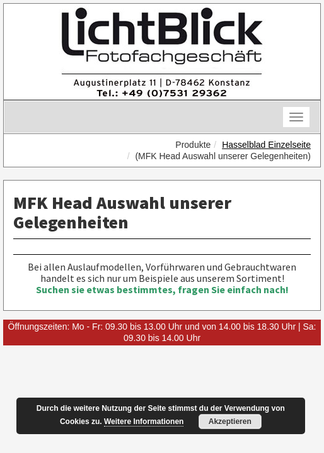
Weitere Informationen (143, 421)
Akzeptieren (230, 421)
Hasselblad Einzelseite (266, 145)
